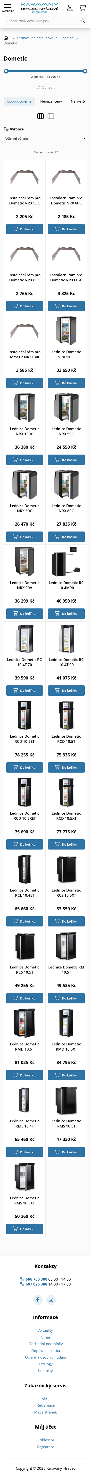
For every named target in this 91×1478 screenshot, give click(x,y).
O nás (45, 1337)
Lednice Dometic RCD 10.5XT (66, 816)
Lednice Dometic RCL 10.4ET (24, 893)
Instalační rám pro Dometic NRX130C (24, 354)
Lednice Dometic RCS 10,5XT (66, 893)
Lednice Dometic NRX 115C (66, 354)
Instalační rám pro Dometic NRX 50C (24, 200)
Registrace (45, 1446)
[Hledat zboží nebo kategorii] (45, 21)
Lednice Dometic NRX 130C (24, 431)
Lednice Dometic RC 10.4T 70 (24, 662)
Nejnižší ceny (51, 101)
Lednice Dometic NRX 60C (24, 508)
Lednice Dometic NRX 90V (24, 585)
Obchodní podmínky (45, 1343)
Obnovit (48, 87)
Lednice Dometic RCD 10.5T (66, 739)
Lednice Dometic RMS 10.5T (66, 1123)
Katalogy (45, 1363)
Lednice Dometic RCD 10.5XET (24, 816)
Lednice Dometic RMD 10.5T (24, 1047)
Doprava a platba (45, 1350)
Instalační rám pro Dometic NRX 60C (66, 200)
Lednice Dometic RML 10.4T (24, 1123)
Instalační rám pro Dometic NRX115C (66, 277)
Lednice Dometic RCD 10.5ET (24, 739)
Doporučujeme (19, 101)
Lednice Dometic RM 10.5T (66, 970)
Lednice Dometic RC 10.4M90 (66, 585)
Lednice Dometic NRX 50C (66, 431)
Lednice (67, 38)
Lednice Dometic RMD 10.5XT (66, 1047)
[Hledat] (82, 21)
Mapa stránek (45, 1412)
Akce (46, 1398)
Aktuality (45, 1330)
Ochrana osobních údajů (45, 1357)
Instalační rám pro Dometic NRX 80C (24, 277)
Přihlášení (45, 1439)
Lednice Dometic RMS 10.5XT (24, 1200)
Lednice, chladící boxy (35, 38)
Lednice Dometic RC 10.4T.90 (66, 662)
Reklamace (46, 1405)
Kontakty (45, 1370)
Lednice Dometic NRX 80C (66, 508)
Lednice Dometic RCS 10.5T (24, 970)
